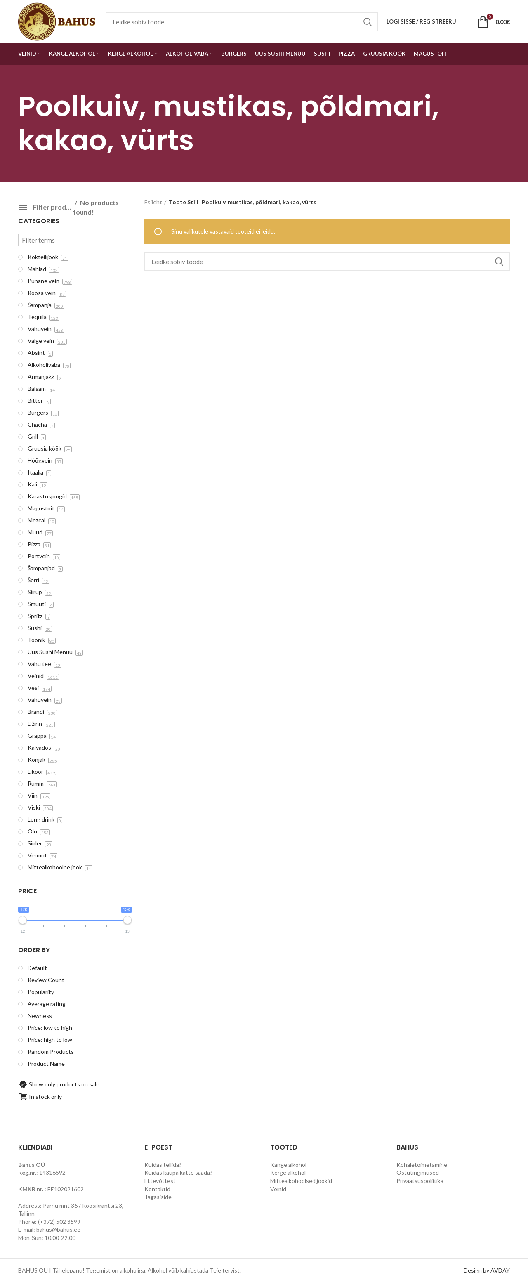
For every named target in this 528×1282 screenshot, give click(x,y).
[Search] (327, 261)
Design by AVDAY (487, 1270)
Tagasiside (158, 1196)
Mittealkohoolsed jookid (301, 1180)
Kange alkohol (288, 1164)
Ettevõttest (160, 1180)
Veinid (278, 1188)
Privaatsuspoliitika (419, 1180)
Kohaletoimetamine (421, 1164)
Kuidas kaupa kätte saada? (178, 1172)
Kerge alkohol (288, 1172)
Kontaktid (157, 1188)
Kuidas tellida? (163, 1164)
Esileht (153, 201)
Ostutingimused (417, 1172)
